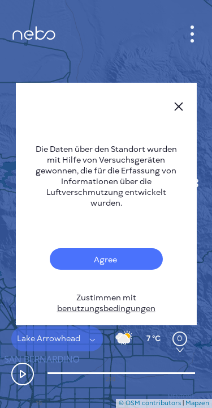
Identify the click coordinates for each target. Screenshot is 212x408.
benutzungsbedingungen (106, 308)
